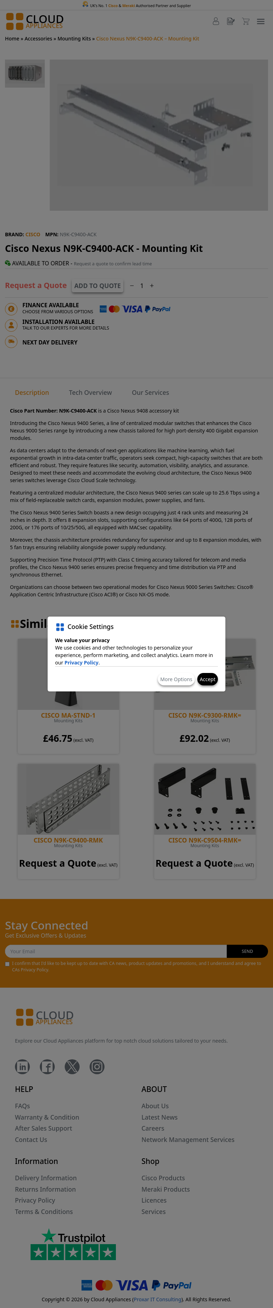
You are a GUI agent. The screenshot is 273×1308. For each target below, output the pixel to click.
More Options (176, 679)
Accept (207, 679)
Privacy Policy (81, 662)
